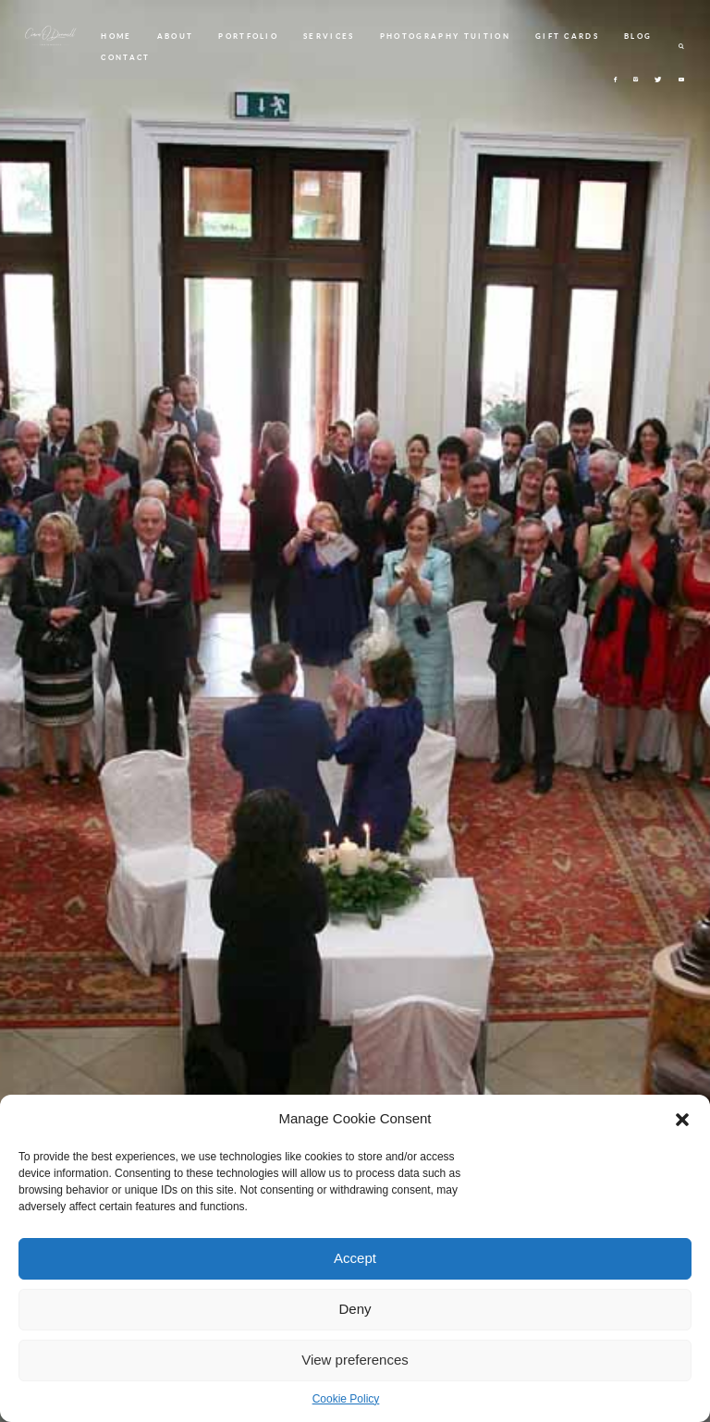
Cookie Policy (346, 1398)
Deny (354, 1309)
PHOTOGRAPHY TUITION (445, 36)
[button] (682, 1119)
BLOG (638, 36)
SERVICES (329, 36)
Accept (355, 1258)
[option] (355, 711)
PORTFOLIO (248, 36)
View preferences (355, 1359)
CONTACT (125, 57)
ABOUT (175, 36)
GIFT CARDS (567, 36)
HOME (116, 36)
